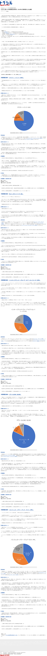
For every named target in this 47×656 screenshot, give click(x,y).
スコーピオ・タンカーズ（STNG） (9, 455)
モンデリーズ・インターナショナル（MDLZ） (35, 138)
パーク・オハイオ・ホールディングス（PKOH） (30, 225)
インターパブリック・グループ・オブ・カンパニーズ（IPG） (24, 280)
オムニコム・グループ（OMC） (38, 338)
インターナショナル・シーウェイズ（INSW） (10, 456)
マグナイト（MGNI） (36, 341)
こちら (19, 74)
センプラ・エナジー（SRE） (13, 574)
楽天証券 (5, 31)
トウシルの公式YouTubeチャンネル (11, 635)
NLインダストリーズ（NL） (16, 194)
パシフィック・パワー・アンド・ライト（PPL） (21, 510)
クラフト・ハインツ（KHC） (16, 77)
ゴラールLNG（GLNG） (15, 394)
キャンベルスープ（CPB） (29, 139)
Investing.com (12, 34)
